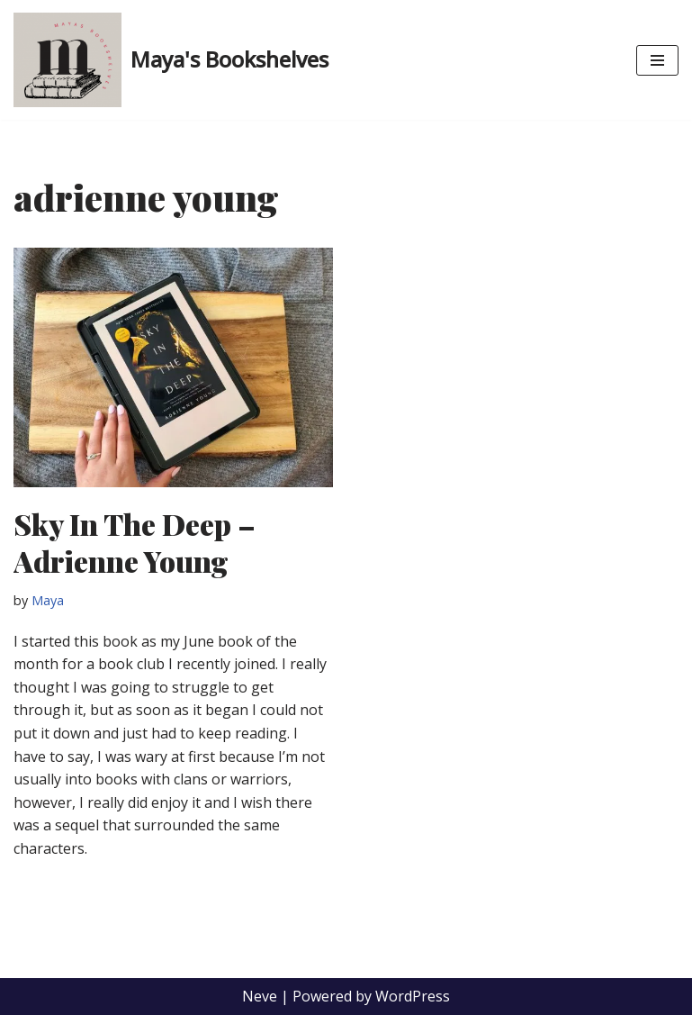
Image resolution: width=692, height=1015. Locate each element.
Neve (259, 996)
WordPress (412, 996)
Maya (47, 600)
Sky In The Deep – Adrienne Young (134, 542)
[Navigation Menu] (657, 60)
